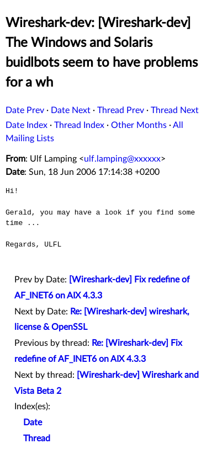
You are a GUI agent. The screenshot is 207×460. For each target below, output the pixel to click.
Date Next (71, 110)
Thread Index (79, 125)
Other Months (139, 125)
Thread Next (175, 110)
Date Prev (25, 110)
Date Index (26, 125)
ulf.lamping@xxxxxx (122, 158)
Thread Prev (120, 110)
